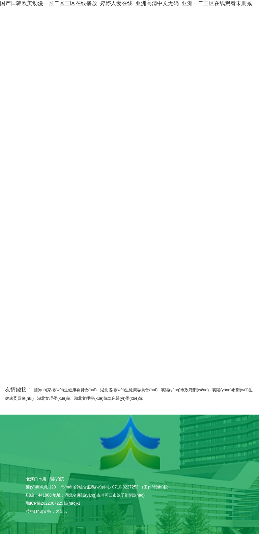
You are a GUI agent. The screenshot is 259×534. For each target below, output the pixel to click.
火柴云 (61, 511)
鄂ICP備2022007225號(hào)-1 (53, 503)
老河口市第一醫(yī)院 (129, 443)
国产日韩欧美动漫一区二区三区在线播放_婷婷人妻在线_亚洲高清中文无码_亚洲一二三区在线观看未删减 (126, 3)
